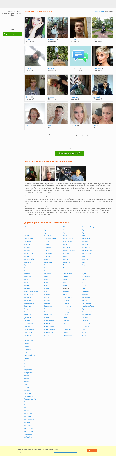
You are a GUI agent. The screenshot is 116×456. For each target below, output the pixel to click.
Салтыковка (85, 294)
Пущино (84, 265)
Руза (83, 288)
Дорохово (27, 335)
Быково (26, 268)
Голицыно (27, 315)
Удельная (27, 364)
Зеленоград (48, 265)
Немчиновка (67, 306)
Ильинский (47, 274)
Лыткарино (66, 262)
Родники (84, 279)
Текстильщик (28, 340)
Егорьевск (47, 236)
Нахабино (66, 300)
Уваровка (27, 361)
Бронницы (27, 265)
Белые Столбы (29, 259)
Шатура (26, 411)
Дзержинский (28, 323)
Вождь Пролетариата (31, 291)
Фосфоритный (29, 373)
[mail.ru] (12, 20)
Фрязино (27, 378)
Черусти (27, 402)
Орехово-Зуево (68, 335)
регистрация (111, 4)
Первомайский (86, 230)
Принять (92, 451)
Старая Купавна (87, 323)
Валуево (27, 271)
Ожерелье (66, 323)
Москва (65, 285)
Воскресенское (29, 303)
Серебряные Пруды (88, 306)
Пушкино (84, 262)
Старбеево (85, 326)
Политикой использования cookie (65, 452)
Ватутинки (27, 274)
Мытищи (65, 294)
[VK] (8, 20)
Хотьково (27, 390)
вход (103, 4)
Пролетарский (86, 253)
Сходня (84, 332)
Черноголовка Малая (31, 399)
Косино (46, 312)
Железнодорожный (50, 238)
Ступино (84, 329)
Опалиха (65, 332)
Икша (46, 271)
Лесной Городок (68, 238)
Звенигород (48, 262)
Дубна (46, 233)
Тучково (27, 358)
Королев (47, 309)
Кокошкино (47, 300)
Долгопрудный (29, 329)
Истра (46, 277)
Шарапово (27, 408)
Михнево (65, 277)
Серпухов (85, 309)
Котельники (48, 315)
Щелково (27, 422)
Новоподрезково (68, 312)
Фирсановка (28, 370)
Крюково (47, 335)
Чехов (26, 405)
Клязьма (47, 294)
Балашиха (27, 247)
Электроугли (28, 434)
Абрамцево (28, 227)
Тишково (27, 346)
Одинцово (66, 320)
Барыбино (27, 250)
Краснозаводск (49, 326)
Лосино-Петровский (69, 250)
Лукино (65, 256)
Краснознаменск (49, 329)
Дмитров (27, 326)
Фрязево (27, 375)
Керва (46, 285)
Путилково (85, 259)
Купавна (65, 230)
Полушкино (85, 244)
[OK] (17, 20)
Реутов (84, 274)
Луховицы (66, 259)
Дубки (46, 230)
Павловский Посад (88, 227)
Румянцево (85, 291)
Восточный (27, 306)
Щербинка (27, 425)
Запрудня (47, 256)
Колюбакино (48, 306)
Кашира (46, 282)
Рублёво (84, 285)
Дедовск (27, 320)
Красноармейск (49, 320)
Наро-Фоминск (67, 297)
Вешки (26, 282)
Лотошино (66, 253)
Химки (26, 384)
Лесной (65, 236)
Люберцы (66, 268)
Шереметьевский (29, 419)
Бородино (27, 262)
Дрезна (46, 227)
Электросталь (28, 431)
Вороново (27, 297)
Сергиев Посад (86, 303)
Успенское (27, 367)
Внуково (27, 288)
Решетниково (86, 277)
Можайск (65, 279)
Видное (26, 285)
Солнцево (85, 318)
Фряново (27, 381)
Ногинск (65, 315)
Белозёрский (28, 253)
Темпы (26, 343)
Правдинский (86, 247)
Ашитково (27, 241)
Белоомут (27, 256)
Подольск (85, 241)
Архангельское (29, 238)
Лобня (65, 244)
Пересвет (85, 233)
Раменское (85, 271)
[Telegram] (14, 25)
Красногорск (48, 323)
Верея (26, 279)
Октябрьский (67, 329)
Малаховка (66, 271)
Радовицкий (85, 268)
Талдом (84, 335)
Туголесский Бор (29, 355)
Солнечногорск (86, 315)
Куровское (66, 233)
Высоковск (27, 312)
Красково (47, 318)
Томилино (27, 349)
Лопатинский (67, 247)
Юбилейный (28, 437)
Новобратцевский (68, 309)
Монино (65, 282)
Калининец (47, 279)
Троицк (26, 352)
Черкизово (27, 393)
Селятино (85, 300)
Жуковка (47, 244)
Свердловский (86, 297)
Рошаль (84, 282)
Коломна (47, 303)
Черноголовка (28, 396)
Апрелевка (27, 236)
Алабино (27, 233)
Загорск (46, 250)
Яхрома (26, 440)
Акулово (27, 230)
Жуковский (47, 247)
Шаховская (27, 416)
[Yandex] (10, 25)
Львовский (66, 265)
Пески (83, 236)
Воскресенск (28, 300)
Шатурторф (28, 413)
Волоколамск (28, 294)
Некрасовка (66, 303)
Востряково (28, 309)
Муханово (66, 291)
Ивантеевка (48, 268)
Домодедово (28, 332)
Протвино (85, 256)
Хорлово (27, 387)
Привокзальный (87, 250)
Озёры (65, 326)
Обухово (65, 318)
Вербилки (27, 277)
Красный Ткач (48, 332)
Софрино (85, 320)
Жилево (46, 241)
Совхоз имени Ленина (89, 312)
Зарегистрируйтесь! (12, 34)
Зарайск (47, 259)
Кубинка (65, 227)
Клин (45, 291)
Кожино (46, 297)
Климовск (47, 288)
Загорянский (48, 253)
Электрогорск (28, 428)
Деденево (27, 318)
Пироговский (86, 238)
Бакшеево (27, 244)
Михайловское (67, 274)
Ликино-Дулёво (68, 241)
